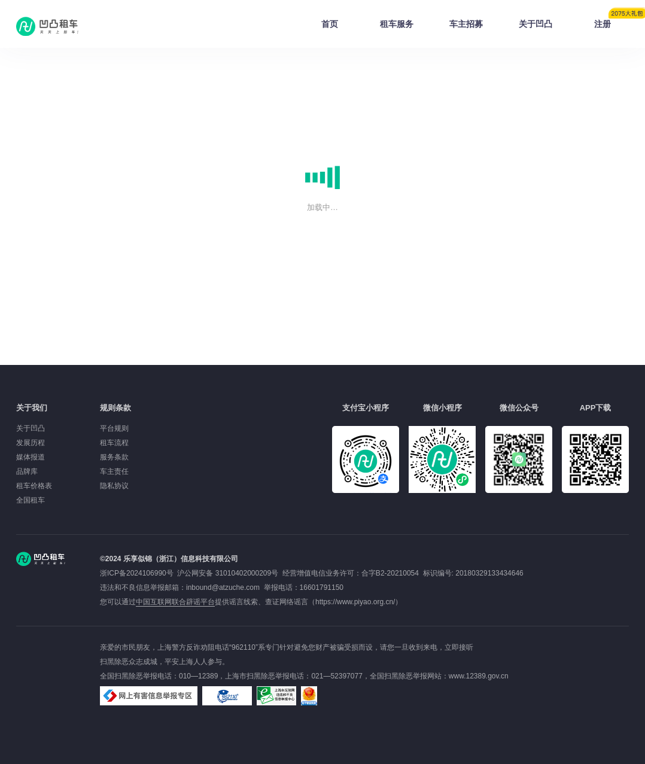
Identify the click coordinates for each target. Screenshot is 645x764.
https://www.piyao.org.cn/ (355, 602)
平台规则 (114, 428)
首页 (329, 24)
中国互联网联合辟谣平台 (175, 602)
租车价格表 (34, 486)
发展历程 (30, 443)
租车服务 (396, 24)
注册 (611, 20)
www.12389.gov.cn (479, 676)
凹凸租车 (48, 26)
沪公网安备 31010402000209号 (227, 573)
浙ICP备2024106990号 (138, 573)
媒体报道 (30, 457)
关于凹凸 (535, 24)
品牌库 (27, 471)
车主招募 (466, 24)
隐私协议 (114, 486)
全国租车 (30, 500)
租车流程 (114, 443)
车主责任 (114, 471)
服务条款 (114, 457)
